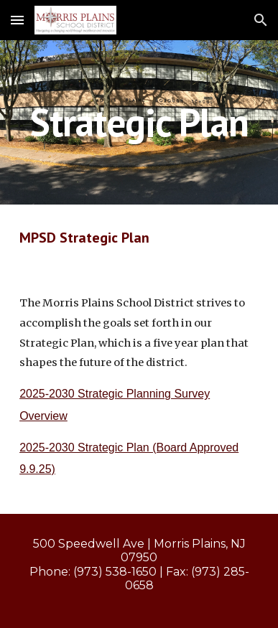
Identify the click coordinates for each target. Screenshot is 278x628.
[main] (139, 122)
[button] (17, 19)
